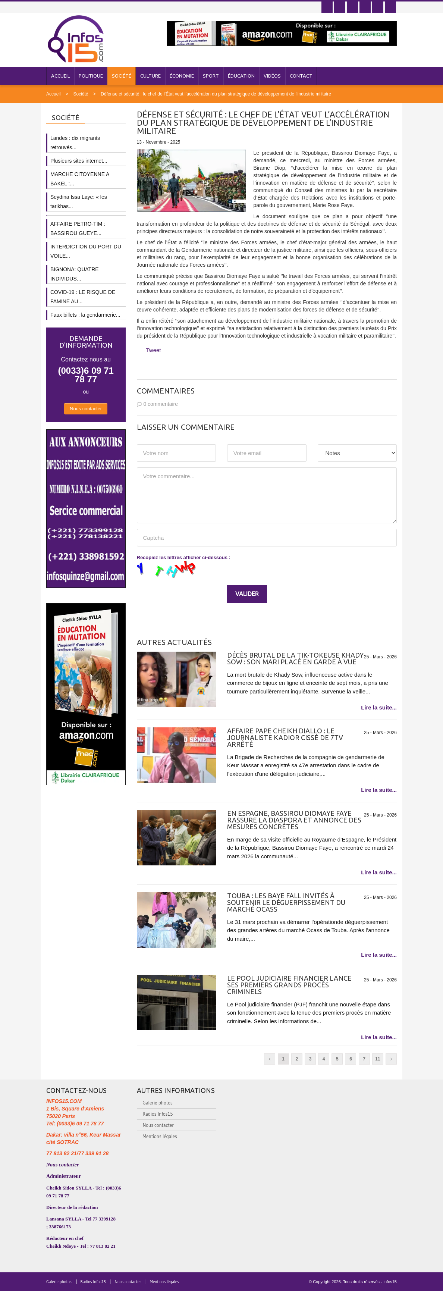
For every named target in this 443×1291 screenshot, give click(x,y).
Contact (301, 75)
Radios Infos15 (158, 1114)
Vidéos (272, 75)
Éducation (241, 75)
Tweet (153, 350)
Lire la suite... (379, 707)
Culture (150, 75)
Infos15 (390, 1281)
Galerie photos (158, 1103)
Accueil (60, 75)
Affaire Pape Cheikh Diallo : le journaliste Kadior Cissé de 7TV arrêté (285, 737)
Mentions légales (160, 1136)
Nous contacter (86, 408)
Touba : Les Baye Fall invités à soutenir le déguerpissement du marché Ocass (286, 902)
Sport (211, 75)
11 (377, 1059)
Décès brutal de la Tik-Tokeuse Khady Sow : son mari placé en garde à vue (295, 658)
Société (121, 75)
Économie (182, 75)
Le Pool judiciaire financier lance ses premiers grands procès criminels (289, 984)
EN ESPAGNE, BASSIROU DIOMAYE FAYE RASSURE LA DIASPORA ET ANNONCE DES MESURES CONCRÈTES (294, 819)
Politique (91, 75)
